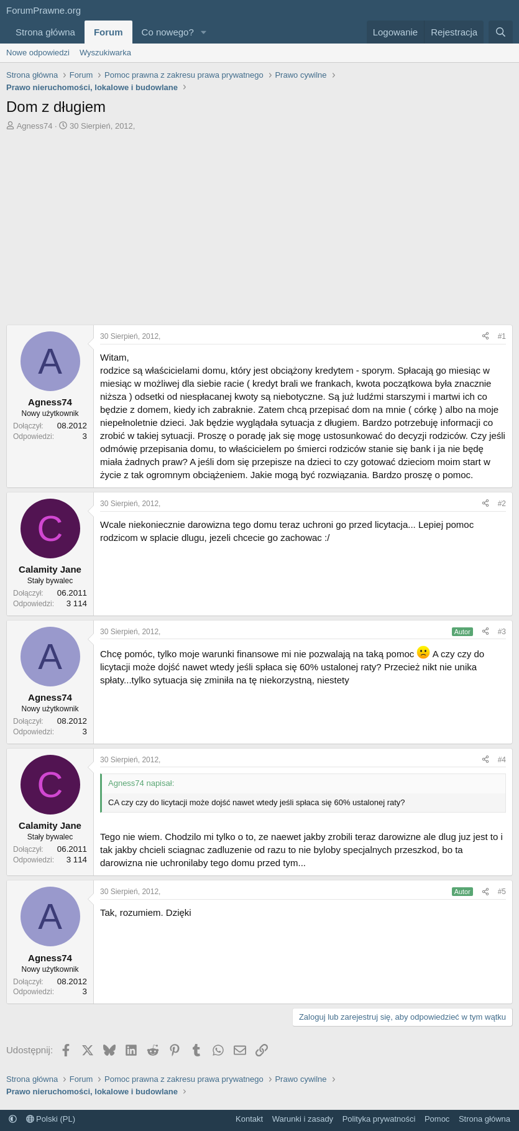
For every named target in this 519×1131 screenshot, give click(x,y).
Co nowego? (168, 32)
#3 (502, 631)
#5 (502, 891)
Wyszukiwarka (105, 52)
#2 (502, 503)
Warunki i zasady (303, 1119)
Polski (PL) (50, 1119)
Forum (108, 32)
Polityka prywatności (379, 1119)
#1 (502, 336)
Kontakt (249, 1119)
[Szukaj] (501, 32)
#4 (502, 759)
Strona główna (45, 32)
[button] (204, 32)
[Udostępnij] (485, 337)
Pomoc (437, 1119)
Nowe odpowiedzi (38, 52)
